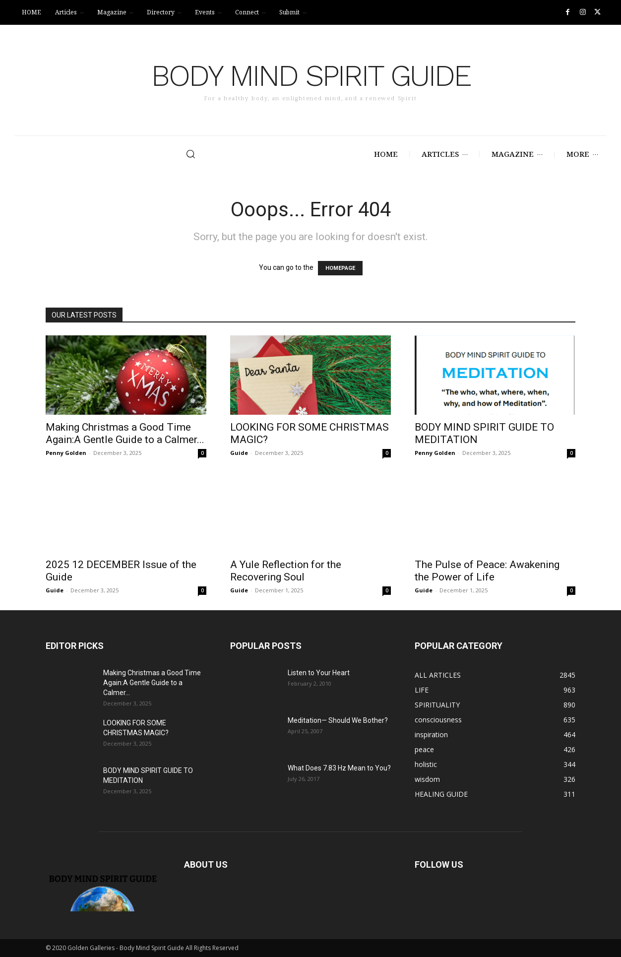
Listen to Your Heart (319, 673)
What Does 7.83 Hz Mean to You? (339, 768)
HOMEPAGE (340, 268)
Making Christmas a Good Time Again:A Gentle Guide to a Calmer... (125, 433)
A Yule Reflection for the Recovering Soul (285, 571)
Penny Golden (66, 452)
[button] (152, 153)
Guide (239, 452)
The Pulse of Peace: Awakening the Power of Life (487, 571)
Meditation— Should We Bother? (338, 720)
